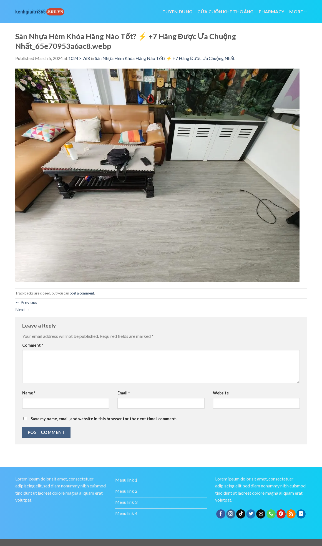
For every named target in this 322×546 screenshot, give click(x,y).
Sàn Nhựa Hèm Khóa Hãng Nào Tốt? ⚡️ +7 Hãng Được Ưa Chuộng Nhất (165, 58)
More (298, 11)
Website (221, 393)
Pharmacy (272, 11)
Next (22, 309)
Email (123, 393)
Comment (32, 345)
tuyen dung (177, 11)
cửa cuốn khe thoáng (225, 11)
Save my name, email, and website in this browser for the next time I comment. (104, 418)
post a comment (82, 293)
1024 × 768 (79, 58)
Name (28, 393)
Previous (26, 302)
